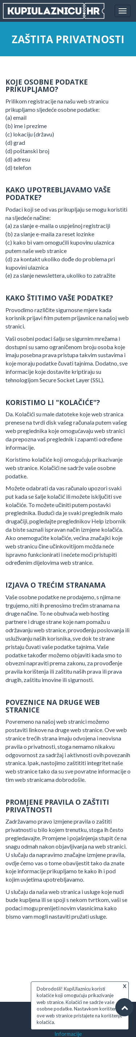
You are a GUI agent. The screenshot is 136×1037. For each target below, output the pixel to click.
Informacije (68, 1033)
